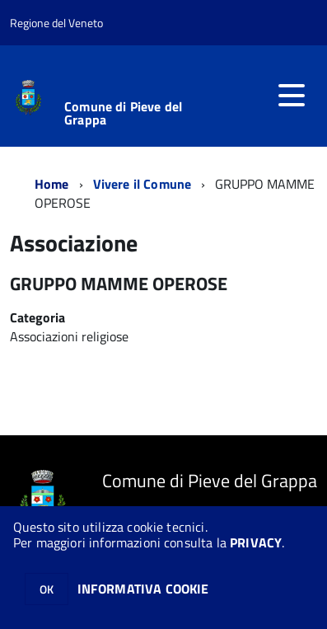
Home (52, 184)
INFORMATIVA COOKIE (143, 588)
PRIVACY (256, 542)
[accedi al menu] (291, 95)
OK (47, 589)
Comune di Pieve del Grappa (123, 113)
